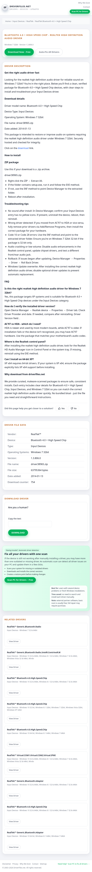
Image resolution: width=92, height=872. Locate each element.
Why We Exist (84, 2)
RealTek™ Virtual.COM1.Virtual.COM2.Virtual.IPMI (31, 755)
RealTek (30, 21)
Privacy (15, 864)
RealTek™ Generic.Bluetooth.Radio (24, 626)
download (23, 148)
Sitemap (43, 864)
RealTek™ (36, 434)
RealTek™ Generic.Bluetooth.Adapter (25, 781)
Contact (86, 7)
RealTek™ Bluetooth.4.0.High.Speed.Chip (27, 678)
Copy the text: (14, 518)
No (74, 408)
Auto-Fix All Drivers (49, 52)
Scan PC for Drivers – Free (20, 580)
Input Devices (19, 21)
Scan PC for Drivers (80, 12)
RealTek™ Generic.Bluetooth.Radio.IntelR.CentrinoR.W (34, 652)
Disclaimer (6, 864)
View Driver (14, 641)
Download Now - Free (19, 51)
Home (8, 21)
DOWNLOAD (18, 532)
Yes (61, 408)
